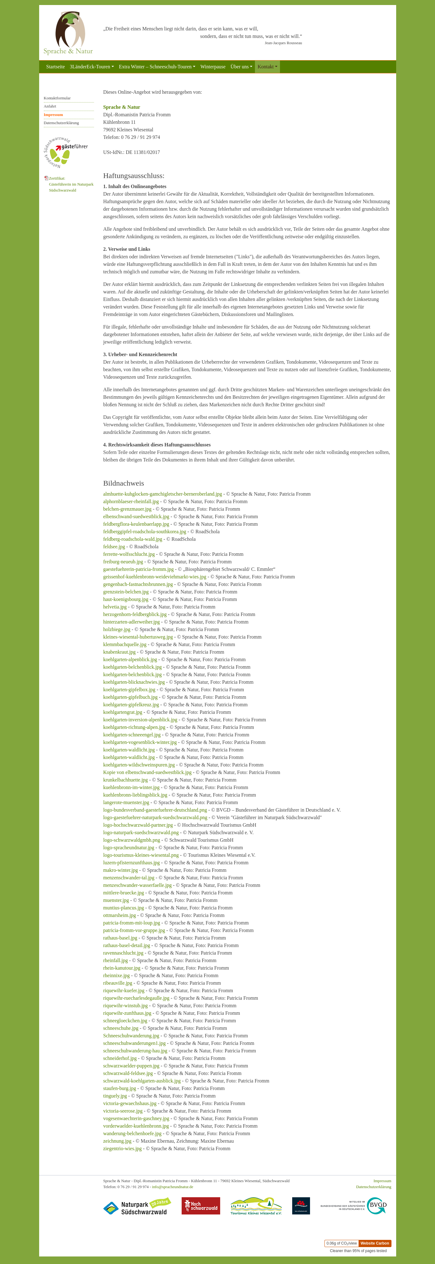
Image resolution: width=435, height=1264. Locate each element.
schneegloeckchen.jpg (125, 1020)
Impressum (53, 115)
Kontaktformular (57, 98)
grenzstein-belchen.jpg (126, 591)
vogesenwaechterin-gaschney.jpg (136, 1118)
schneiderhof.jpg (120, 1058)
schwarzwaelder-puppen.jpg (131, 1065)
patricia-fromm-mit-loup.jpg (131, 922)
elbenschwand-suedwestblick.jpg (136, 516)
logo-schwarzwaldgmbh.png (131, 840)
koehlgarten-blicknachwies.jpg (134, 682)
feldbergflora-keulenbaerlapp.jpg (136, 524)
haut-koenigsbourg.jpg (125, 599)
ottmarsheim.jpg (119, 915)
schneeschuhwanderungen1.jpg (134, 1043)
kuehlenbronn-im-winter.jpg (131, 787)
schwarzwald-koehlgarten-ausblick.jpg (142, 1080)
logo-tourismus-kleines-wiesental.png (141, 855)
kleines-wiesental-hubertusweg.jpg (138, 637)
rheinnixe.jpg (116, 975)
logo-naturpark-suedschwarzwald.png (141, 832)
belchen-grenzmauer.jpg (127, 509)
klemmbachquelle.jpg (125, 644)
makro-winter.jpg (120, 870)
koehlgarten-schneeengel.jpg (132, 734)
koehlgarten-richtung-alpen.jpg (134, 727)
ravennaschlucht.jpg (123, 953)
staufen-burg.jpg (119, 1088)
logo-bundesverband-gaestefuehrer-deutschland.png (155, 810)
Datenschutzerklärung (61, 123)
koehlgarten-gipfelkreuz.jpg (131, 704)
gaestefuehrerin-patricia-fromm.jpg (138, 569)
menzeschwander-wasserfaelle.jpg (137, 885)
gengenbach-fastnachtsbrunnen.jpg (138, 584)
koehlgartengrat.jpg (122, 712)
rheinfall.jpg (115, 960)
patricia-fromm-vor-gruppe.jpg (134, 930)
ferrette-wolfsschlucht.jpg (129, 554)
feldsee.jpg (114, 546)
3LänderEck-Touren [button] (90, 66)
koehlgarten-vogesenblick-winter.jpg (140, 742)
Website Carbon (374, 1243)
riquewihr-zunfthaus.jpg (127, 1013)
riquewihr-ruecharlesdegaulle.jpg (136, 998)
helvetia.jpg (115, 606)
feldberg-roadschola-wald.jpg (133, 539)
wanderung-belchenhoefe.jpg (132, 1133)
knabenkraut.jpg (119, 652)
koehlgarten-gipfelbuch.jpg (130, 697)
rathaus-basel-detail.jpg (126, 945)
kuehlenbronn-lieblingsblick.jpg (135, 795)
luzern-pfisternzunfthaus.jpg (131, 862)
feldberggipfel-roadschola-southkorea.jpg (144, 531)
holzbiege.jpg (117, 629)
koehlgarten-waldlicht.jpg (129, 749)
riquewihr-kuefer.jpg (124, 990)
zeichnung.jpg (117, 1141)
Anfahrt (50, 106)
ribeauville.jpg (117, 983)
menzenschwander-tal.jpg (129, 877)
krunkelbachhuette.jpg (125, 779)
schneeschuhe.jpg (120, 1028)
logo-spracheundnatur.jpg (128, 847)
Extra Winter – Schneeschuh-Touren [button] (155, 66)
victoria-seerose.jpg (123, 1111)
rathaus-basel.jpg (120, 937)
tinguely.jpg (115, 1095)
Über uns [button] (239, 66)
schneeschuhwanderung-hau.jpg (135, 1050)
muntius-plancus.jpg (123, 907)
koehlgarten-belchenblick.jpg (132, 667)
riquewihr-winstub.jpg (125, 1005)
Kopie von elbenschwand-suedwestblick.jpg (147, 772)
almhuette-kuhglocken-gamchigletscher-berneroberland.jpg (162, 494)
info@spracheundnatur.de (172, 1187)
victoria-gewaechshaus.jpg (130, 1103)
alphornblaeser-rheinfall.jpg (131, 501)
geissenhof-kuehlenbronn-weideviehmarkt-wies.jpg (154, 576)
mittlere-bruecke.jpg (123, 892)
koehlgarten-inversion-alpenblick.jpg (140, 719)
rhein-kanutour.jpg (122, 968)
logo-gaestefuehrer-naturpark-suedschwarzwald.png (155, 817)
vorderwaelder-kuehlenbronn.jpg (136, 1126)
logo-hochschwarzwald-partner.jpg (138, 825)
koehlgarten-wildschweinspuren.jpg (139, 764)
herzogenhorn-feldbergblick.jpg (135, 614)
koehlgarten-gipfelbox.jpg (129, 689)
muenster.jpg (116, 900)
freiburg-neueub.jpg (123, 561)
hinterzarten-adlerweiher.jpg (131, 621)
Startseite (55, 66)
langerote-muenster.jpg (126, 802)
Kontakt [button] (265, 66)
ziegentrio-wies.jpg (122, 1148)
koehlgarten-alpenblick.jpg (130, 659)
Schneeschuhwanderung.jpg (131, 1035)
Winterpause (212, 66)
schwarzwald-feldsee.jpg (128, 1073)
